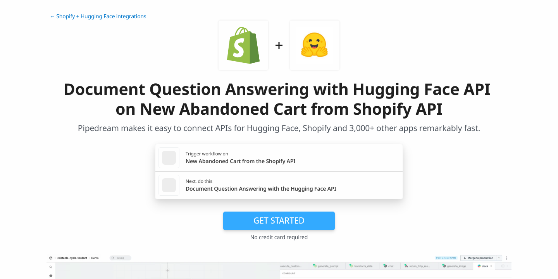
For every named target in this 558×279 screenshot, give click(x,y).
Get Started (279, 220)
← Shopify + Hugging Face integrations (98, 16)
